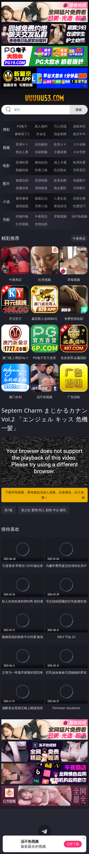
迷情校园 (22, 206)
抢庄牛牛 (79, 134)
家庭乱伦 (41, 198)
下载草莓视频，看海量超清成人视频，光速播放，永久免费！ (45, 495)
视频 (6, 147)
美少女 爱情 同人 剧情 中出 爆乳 (43, 510)
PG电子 (22, 126)
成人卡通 (60, 162)
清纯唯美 (41, 188)
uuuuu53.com (44, 98)
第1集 (8, 510)
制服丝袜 (22, 170)
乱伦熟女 (60, 170)
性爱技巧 (79, 206)
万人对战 (60, 126)
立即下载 (73, 844)
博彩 (6, 129)
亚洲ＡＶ (22, 144)
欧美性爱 (79, 162)
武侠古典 (79, 198)
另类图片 (79, 188)
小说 (6, 201)
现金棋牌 (60, 134)
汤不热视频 (79, 216)
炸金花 (41, 134)
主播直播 (60, 152)
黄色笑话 (60, 206)
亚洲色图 (41, 180)
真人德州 (41, 126)
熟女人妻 (22, 152)
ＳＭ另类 (79, 152)
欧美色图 (60, 180)
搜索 (79, 109)
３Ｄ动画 (79, 144)
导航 (6, 219)
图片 (6, 183)
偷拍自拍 (41, 162)
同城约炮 (22, 216)
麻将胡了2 (22, 134)
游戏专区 (79, 126)
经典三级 (41, 170)
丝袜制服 (41, 152)
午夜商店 (41, 216)
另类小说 (41, 206)
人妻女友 (60, 198)
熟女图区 (60, 188)
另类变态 (79, 170)
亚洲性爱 (22, 162)
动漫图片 (79, 180)
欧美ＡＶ (60, 144)
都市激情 (22, 198)
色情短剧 (41, 224)
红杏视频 (22, 224)
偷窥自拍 (22, 180)
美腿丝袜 (22, 188)
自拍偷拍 (41, 144)
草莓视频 (60, 216)
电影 (6, 165)
